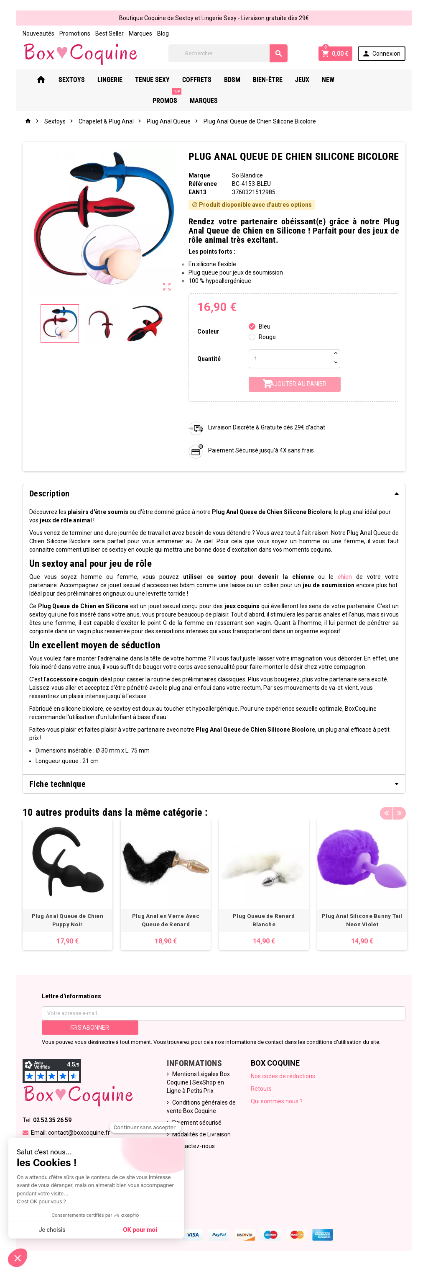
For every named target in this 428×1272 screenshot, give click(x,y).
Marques (139, 33)
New (338, 80)
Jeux (313, 80)
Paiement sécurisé (197, 1122)
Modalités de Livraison (201, 1134)
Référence (202, 183)
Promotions (74, 33)
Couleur (208, 331)
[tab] (214, 493)
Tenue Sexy (162, 80)
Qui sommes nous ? (277, 1101)
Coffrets (207, 80)
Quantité (209, 358)
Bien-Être (278, 80)
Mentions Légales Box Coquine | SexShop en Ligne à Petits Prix (198, 1082)
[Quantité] (290, 358)
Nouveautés (38, 33)
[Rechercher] (228, 53)
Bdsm (242, 80)
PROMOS (371, 76)
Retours (261, 1088)
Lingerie (120, 80)
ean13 (197, 192)
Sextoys (82, 80)
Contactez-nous (193, 1146)
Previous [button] (387, 810)
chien (345, 576)
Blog (162, 33)
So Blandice (247, 175)
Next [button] (400, 810)
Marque (199, 175)
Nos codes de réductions (283, 1076)
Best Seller (108, 33)
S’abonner (89, 1027)
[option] (67, 884)
